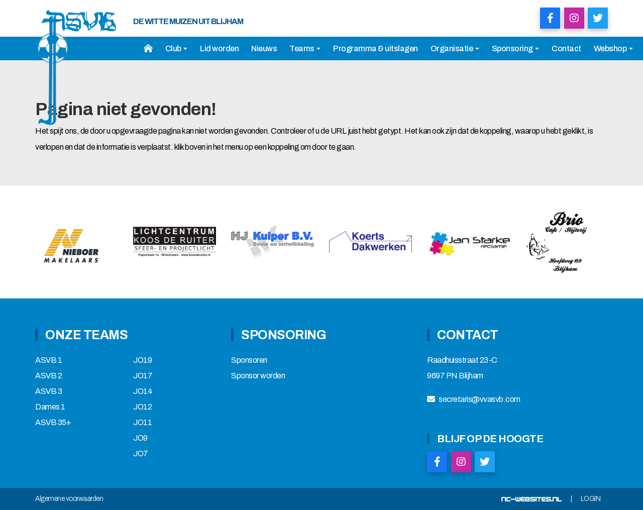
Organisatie (455, 48)
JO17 (142, 376)
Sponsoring (516, 48)
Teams (304, 48)
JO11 (142, 423)
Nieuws (264, 48)
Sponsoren (249, 360)
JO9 (140, 438)
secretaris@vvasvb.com (479, 399)
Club (176, 48)
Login (591, 498)
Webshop (613, 48)
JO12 (142, 407)
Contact (566, 48)
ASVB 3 (48, 391)
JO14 (142, 391)
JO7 (140, 454)
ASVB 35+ (53, 423)
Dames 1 (50, 407)
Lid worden (219, 48)
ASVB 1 (48, 360)
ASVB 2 (48, 376)
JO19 (142, 360)
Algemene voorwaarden (69, 498)
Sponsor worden (258, 376)
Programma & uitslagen (375, 48)
